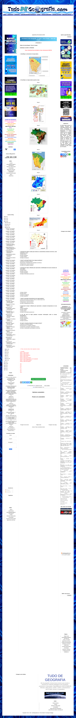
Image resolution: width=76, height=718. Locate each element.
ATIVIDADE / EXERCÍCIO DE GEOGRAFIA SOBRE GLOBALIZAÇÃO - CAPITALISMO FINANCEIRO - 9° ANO (65, 400)
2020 (5, 365)
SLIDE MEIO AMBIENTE (65, 497)
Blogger (52, 712)
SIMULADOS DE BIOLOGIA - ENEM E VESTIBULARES (10, 323)
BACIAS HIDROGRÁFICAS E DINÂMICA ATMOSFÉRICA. (65, 448)
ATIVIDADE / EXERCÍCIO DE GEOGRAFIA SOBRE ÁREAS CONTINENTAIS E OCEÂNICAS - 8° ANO (65, 431)
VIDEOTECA (10, 144)
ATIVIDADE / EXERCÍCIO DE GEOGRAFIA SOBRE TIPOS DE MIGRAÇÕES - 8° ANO (65, 428)
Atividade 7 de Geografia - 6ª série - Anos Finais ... (11, 283)
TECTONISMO (62, 501)
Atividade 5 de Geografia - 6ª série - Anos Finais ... (11, 288)
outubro (7, 225)
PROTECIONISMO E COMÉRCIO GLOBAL (65, 474)
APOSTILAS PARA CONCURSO (10, 132)
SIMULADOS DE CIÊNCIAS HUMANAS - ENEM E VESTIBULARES (11, 327)
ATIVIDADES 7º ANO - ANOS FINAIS (65, 441)
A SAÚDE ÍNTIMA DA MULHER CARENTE (65, 385)
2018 (5, 368)
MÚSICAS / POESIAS (66, 649)
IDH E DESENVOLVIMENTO (66, 467)
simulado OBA (10, 430)
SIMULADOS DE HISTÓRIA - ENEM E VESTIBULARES (10, 301)
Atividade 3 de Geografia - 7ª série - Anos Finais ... (11, 229)
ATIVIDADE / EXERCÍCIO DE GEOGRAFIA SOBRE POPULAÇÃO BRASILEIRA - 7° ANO (65, 420)
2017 (5, 369)
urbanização (69, 372)
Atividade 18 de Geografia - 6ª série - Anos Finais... (11, 239)
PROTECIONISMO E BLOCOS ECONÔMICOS (65, 471)
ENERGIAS (10, 397)
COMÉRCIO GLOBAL (64, 370)
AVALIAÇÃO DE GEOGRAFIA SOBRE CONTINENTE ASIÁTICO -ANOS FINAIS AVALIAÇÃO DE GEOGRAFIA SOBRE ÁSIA (11, 392)
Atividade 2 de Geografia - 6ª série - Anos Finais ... (11, 296)
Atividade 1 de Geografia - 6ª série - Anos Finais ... (11, 299)
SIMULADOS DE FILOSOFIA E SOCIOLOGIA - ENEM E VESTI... (11, 339)
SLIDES (38, 14)
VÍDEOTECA (66, 645)
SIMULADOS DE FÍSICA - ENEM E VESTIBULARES (11, 305)
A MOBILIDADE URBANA (66, 382)
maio (6, 353)
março (6, 356)
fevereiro (7, 358)
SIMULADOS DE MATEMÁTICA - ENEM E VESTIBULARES (11, 342)
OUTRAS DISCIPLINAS (66, 646)
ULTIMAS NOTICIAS (66, 650)
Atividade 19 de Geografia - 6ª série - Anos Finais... (11, 237)
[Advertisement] (38, 24)
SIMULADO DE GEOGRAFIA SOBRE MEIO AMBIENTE (65, 494)
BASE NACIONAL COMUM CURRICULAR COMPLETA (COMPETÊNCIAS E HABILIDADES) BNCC (65, 452)
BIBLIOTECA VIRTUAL (67, 14)
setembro (7, 227)
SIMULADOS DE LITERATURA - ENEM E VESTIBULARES (11, 308)
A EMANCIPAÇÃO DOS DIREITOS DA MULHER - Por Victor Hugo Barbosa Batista (65, 380)
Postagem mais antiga (53, 424)
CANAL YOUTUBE (66, 639)
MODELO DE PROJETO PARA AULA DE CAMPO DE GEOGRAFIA (11, 405)
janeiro (6, 360)
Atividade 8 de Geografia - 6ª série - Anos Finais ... (11, 281)
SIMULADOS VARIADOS (10, 141)
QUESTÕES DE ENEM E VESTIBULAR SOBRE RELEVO (65, 492)
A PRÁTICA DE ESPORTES (64, 383)
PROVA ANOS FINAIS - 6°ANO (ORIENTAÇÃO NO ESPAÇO (65, 483)
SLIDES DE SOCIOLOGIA (64, 500)
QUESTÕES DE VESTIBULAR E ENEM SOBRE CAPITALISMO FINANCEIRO (11, 418)
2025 (5, 218)
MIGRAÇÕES (62, 372)
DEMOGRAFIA (63, 371)
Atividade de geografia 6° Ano (39, 387)
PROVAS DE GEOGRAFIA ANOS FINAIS (11, 121)
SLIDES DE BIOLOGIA (63, 498)
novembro (7, 224)
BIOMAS (10, 396)
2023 (5, 221)
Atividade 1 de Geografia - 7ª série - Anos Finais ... (11, 234)
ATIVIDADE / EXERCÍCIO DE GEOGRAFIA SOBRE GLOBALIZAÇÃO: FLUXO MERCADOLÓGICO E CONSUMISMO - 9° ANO (65, 405)
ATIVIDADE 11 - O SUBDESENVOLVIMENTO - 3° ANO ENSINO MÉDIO (66, 308)
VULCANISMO (10, 427)
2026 (5, 216)
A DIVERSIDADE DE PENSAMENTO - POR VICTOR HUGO (11, 379)
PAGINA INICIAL (56, 703)
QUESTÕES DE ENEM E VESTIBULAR (28, 14)
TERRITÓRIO (64, 368)
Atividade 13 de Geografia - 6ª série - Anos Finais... (11, 268)
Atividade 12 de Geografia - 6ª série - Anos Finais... (11, 271)
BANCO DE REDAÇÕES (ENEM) (66, 449)
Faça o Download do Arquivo (38, 379)
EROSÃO (62, 460)
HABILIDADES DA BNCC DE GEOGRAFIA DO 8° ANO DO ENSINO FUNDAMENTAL (11, 400)
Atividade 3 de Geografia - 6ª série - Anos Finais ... (11, 294)
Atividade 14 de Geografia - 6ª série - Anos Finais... (11, 266)
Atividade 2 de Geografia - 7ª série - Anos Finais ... (11, 232)
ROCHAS (66, 493)
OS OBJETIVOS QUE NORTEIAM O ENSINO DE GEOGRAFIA (11, 244)
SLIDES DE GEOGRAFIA (10, 119)
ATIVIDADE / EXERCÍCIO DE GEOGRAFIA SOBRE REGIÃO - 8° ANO (65, 424)
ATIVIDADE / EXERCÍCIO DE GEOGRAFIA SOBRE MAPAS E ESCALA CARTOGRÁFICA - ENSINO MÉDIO (65, 413)
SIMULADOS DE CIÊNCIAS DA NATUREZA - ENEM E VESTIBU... (11, 316)
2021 (5, 363)
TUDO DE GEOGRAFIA (55, 678)
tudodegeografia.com (66, 553)
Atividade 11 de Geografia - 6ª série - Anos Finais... (11, 273)
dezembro (7, 222)
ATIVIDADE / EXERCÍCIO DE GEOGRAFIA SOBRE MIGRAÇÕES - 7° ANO (65, 417)
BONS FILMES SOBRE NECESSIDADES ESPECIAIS (65, 456)
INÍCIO (5, 14)
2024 (5, 219)
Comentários (8, 491)
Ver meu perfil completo (66, 554)
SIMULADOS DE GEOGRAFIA (55, 708)
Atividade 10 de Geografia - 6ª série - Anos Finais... (11, 276)
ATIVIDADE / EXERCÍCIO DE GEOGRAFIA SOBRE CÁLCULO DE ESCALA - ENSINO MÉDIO (65, 393)
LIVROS (10, 403)
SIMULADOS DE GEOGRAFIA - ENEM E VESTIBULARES (11, 346)
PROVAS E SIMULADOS (46, 14)
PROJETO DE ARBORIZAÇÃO (11, 410)
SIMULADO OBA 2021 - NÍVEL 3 (66, 496)
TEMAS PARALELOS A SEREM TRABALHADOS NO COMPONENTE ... (11, 248)
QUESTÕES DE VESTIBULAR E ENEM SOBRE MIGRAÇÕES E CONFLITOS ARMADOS (11, 423)
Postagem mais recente (24, 424)
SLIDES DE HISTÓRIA (11, 140)
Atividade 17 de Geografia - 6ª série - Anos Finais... (11, 242)
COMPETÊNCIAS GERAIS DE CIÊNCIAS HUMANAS (11, 255)
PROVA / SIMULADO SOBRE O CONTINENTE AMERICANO (65, 477)
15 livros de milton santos (10, 377)
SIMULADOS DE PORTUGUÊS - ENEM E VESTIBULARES (11, 334)
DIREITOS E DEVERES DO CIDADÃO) (65, 459)
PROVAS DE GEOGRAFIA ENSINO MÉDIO (11, 135)
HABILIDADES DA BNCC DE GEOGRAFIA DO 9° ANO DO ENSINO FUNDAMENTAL (65, 466)
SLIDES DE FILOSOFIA (63, 499)
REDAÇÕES (10, 138)
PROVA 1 (66, 482)
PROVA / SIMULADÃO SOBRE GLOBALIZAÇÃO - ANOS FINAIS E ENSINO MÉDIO (65, 480)
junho (6, 352)
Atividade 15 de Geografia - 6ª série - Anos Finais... (11, 263)
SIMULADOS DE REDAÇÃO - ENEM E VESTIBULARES (10, 312)
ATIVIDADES (17, 14)
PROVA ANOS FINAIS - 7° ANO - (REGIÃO (11, 413)
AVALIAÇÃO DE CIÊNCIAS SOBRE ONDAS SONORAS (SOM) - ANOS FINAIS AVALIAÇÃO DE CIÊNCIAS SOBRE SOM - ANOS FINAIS (65, 444)
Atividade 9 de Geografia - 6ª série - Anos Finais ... (11, 278)
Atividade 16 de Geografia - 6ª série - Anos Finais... (11, 261)
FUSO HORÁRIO (67, 460)
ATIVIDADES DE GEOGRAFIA (10, 130)
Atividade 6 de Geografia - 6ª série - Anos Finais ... (11, 286)
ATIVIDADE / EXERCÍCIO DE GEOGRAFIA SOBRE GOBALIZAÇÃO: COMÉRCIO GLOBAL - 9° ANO (65, 409)
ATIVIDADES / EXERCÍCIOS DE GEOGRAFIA (65, 438)
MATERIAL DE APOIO (57, 14)
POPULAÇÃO (66, 470)
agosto (6, 349)
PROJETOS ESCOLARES (10, 137)
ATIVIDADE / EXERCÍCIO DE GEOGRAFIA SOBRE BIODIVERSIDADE (11, 387)
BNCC (10, 127)
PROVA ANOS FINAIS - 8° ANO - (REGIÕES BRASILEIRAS (65, 489)
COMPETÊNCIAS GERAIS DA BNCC (11, 258)
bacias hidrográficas (10, 429)
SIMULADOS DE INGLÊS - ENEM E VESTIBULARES (11, 331)
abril (6, 355)
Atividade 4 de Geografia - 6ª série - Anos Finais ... (11, 291)
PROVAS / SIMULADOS (10, 415)
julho (6, 350)
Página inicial (38, 424)
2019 (5, 366)
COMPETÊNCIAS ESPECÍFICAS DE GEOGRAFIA (10, 251)
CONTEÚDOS (10, 14)
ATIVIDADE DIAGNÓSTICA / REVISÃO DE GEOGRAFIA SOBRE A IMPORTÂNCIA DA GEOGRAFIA (65, 435)
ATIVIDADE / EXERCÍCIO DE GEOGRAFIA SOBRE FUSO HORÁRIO (65, 396)
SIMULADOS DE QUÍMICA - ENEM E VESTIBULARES (11, 320)
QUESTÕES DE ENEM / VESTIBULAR (10, 124)
